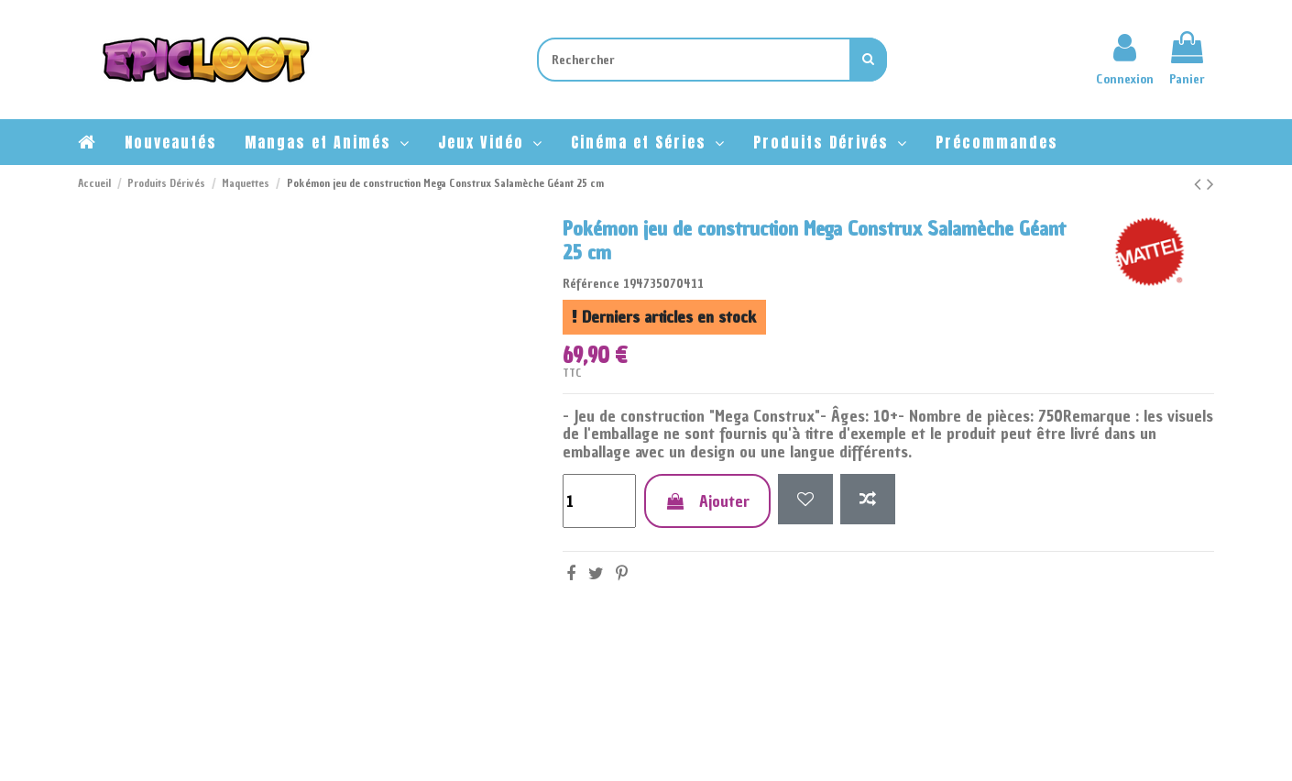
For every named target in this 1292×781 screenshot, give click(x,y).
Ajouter (707, 501)
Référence (591, 283)
